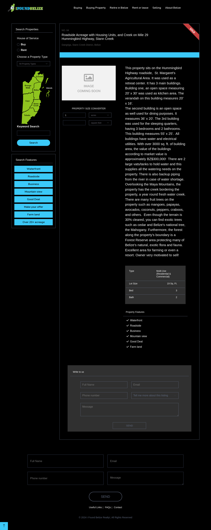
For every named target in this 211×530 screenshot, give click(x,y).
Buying (78, 8)
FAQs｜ (109, 507)
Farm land (33, 214)
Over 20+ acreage (34, 222)
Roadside (33, 176)
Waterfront (33, 169)
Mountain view (33, 192)
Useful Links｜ (96, 507)
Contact (118, 507)
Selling (156, 8)
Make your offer (33, 207)
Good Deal (33, 199)
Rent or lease (140, 8)
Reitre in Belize (119, 8)
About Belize (173, 8)
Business (33, 184)
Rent (24, 50)
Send (129, 425)
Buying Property (96, 8)
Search (33, 143)
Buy (23, 44)
